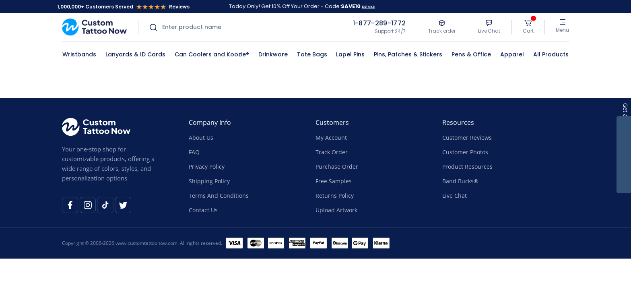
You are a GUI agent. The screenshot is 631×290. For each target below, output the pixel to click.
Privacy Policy (207, 166)
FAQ (194, 152)
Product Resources (467, 166)
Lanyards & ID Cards (135, 54)
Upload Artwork (336, 210)
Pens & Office (471, 54)
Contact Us (203, 210)
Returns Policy (335, 195)
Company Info (210, 122)
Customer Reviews (467, 137)
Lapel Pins (350, 54)
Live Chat (454, 195)
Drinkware (273, 54)
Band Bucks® (460, 181)
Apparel (512, 54)
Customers (332, 122)
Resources (458, 122)
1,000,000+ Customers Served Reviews (123, 6)
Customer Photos (465, 152)
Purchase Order (337, 166)
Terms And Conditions (219, 195)
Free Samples (334, 181)
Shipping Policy (209, 181)
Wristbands (79, 54)
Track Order (332, 152)
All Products (551, 54)
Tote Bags (312, 54)
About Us (201, 137)
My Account (331, 137)
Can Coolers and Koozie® (212, 54)
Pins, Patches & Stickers (408, 54)
